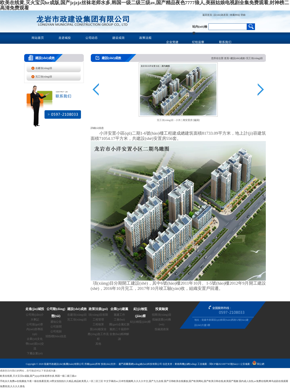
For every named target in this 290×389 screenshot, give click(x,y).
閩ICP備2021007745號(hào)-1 (224, 364)
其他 (98, 343)
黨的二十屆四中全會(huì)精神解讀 (119, 334)
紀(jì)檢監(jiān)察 (140, 321)
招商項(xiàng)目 (161, 314)
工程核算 (98, 324)
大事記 (35, 319)
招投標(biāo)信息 (56, 336)
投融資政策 (162, 329)
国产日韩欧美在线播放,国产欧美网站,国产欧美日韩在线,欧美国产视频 (201, 381)
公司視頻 (56, 331)
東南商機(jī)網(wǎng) (186, 364)
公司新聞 (56, 326)
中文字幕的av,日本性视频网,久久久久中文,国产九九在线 (133, 381)
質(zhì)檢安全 (98, 329)
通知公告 (56, 321)
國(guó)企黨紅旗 (119, 324)
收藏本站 (235, 15)
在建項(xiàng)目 (43, 68)
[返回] (196, 120)
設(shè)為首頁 (221, 15)
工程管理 (98, 319)
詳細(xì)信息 (97, 128)
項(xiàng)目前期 (98, 314)
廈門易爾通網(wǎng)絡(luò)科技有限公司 (140, 364)
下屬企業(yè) (35, 353)
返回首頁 (207, 15)
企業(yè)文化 (35, 338)
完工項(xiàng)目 (43, 76)
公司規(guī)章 (34, 324)
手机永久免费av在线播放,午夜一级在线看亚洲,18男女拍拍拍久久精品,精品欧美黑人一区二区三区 (51, 381)
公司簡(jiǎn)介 (35, 314)
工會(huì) (119, 319)
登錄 (242, 15)
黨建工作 (119, 314)
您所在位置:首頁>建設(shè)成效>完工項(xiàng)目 (237, 58)
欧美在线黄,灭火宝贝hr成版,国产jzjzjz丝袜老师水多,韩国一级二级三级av (38, 375)
